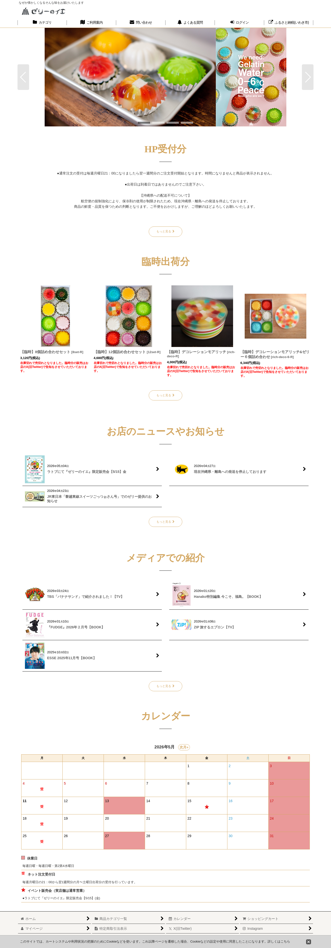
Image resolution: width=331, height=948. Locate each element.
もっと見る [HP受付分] (165, 231)
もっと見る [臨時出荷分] (165, 395)
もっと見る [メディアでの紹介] (165, 686)
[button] (23, 77)
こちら (285, 941)
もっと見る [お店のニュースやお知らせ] (165, 521)
